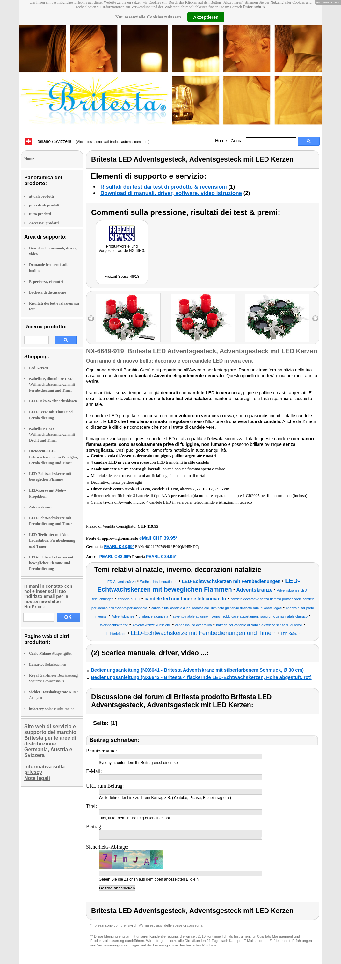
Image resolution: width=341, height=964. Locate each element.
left (91, 318)
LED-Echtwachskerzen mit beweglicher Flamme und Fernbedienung (51, 563)
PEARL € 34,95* (161, 556)
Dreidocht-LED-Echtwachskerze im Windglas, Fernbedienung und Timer (53, 457)
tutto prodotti (40, 214)
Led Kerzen (38, 368)
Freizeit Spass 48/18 (122, 276)
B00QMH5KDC (185, 546)
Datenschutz (254, 7)
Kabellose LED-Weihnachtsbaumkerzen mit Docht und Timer (52, 434)
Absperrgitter (50, 653)
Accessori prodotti (44, 223)
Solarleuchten (47, 664)
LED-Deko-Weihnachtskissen (53, 401)
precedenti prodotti (45, 205)
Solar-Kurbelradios (51, 709)
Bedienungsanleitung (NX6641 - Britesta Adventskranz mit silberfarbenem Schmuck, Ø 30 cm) (197, 670)
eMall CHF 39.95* (158, 538)
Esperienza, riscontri (46, 281)
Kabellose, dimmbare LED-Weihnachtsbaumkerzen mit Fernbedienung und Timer (52, 384)
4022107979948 (157, 546)
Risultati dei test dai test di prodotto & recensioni (163, 187)
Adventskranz (40, 507)
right (315, 318)
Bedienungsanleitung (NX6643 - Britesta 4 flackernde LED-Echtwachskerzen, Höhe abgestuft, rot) (201, 677)
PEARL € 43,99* (119, 546)
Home (221, 140)
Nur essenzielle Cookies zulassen (148, 16)
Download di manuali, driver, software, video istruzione (171, 193)
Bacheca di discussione (47, 292)
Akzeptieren (205, 16)
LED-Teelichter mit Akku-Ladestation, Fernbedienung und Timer (52, 540)
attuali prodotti (41, 196)
